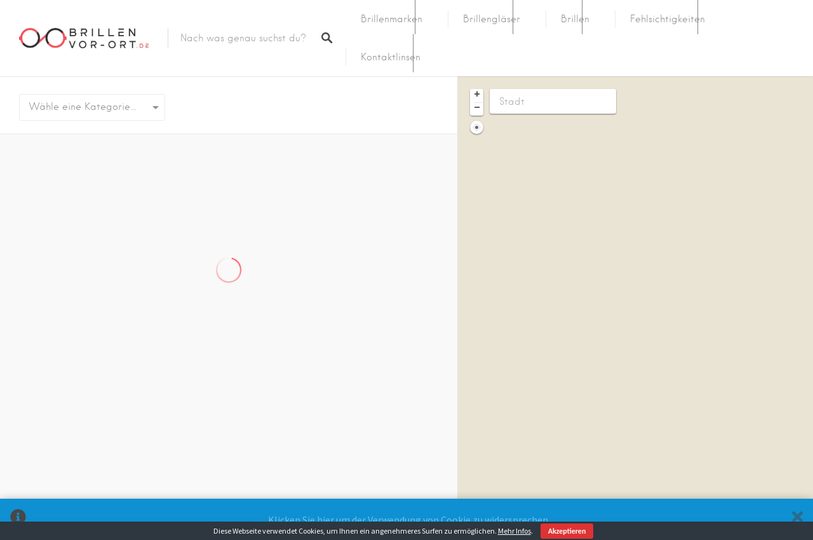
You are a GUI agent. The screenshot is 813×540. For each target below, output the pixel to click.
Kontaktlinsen (390, 57)
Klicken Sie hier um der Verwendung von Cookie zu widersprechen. (409, 519)
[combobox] (92, 107)
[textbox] (92, 107)
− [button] (477, 108)
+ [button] (477, 95)
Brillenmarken (391, 19)
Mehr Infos (514, 531)
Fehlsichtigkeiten (667, 19)
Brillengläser (491, 19)
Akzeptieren (567, 531)
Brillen (575, 19)
